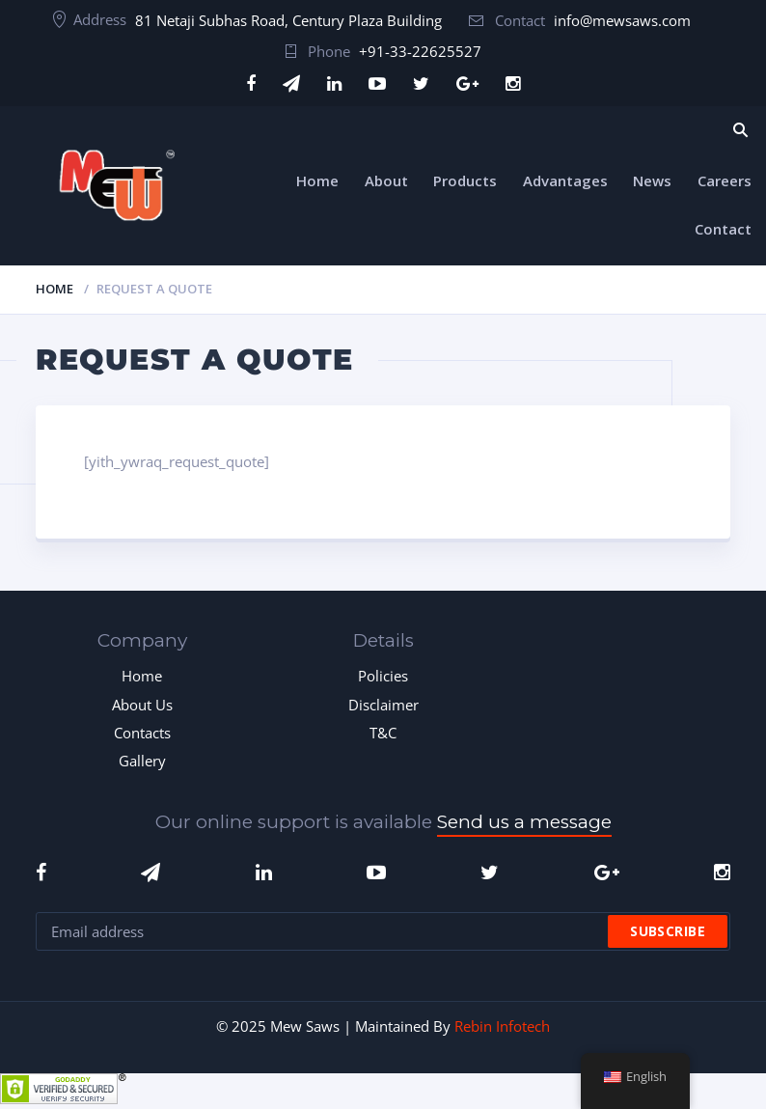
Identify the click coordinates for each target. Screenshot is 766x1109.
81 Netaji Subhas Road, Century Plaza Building (288, 20)
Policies (383, 675)
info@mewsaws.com (622, 20)
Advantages (565, 180)
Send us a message (524, 822)
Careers (725, 180)
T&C (383, 732)
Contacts (142, 732)
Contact (723, 228)
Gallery (142, 760)
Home (317, 180)
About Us (142, 704)
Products (465, 180)
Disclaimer (383, 704)
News (652, 180)
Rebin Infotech (502, 1026)
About (386, 180)
